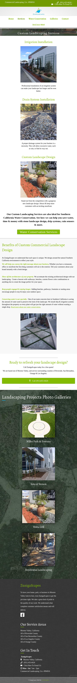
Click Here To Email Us (63, 4)
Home (11, 18)
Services (21, 18)
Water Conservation (37, 18)
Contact (65, 18)
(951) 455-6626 (65, 3)
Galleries (54, 18)
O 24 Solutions (45, 680)
